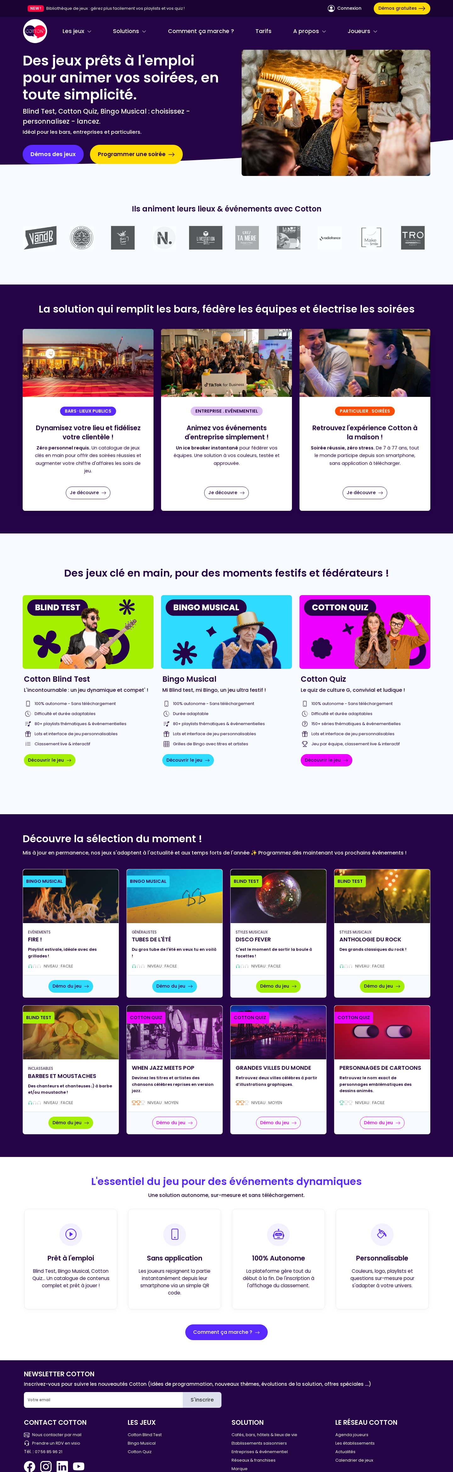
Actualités (345, 1452)
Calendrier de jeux (354, 1460)
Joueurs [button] (363, 31)
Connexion (344, 8)
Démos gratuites (402, 8)
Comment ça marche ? (201, 31)
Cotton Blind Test (145, 1435)
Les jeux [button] (77, 31)
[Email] (103, 1400)
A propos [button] (309, 31)
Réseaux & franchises (254, 1460)
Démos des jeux (53, 154)
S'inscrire (202, 1399)
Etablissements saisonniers (259, 1443)
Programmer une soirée (136, 154)
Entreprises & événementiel (260, 1452)
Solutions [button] (129, 31)
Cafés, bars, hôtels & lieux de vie (264, 1435)
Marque (240, 1469)
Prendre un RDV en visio (52, 1443)
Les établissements (355, 1443)
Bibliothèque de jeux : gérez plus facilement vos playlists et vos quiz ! (115, 8)
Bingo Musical (142, 1443)
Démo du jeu (71, 986)
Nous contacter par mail (52, 1435)
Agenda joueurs (351, 1435)
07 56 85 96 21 (48, 1452)
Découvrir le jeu (49, 760)
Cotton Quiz (140, 1452)
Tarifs (263, 31)
